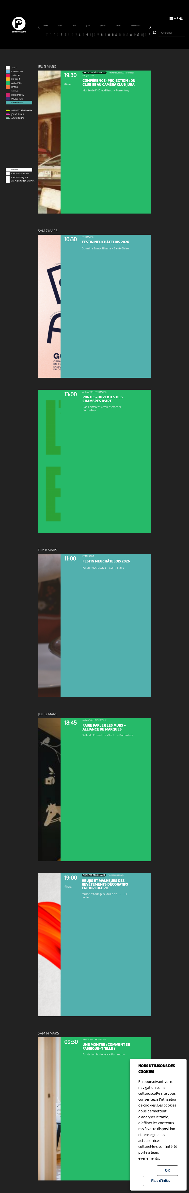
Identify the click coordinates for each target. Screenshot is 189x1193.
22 (116, 34)
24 (124, 34)
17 (98, 34)
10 (72, 34)
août (118, 26)
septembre (136, 26)
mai (74, 26)
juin (88, 26)
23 (120, 34)
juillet (103, 26)
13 (83, 34)
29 (141, 34)
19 (105, 34)
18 (102, 34)
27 (134, 34)
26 (131, 34)
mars (46, 26)
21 (112, 34)
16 (94, 34)
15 (90, 34)
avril (60, 26)
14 (87, 34)
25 (127, 34)
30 (145, 34)
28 (138, 34)
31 (149, 34)
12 (80, 34)
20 (109, 34)
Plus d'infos (160, 1181)
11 (76, 34)
